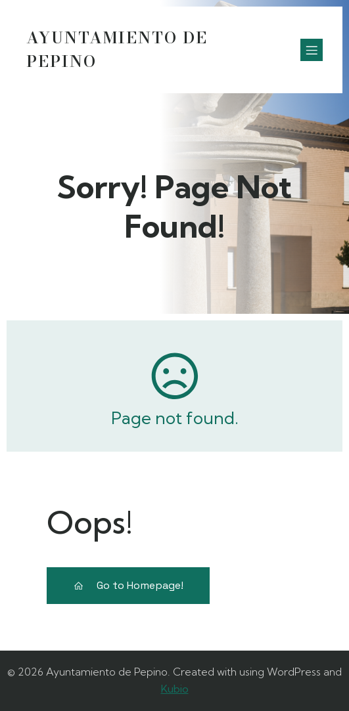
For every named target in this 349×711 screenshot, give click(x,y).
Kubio (175, 688)
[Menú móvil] (311, 50)
